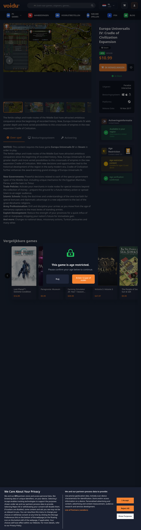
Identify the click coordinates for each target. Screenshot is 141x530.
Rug (57, 279)
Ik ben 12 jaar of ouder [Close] (83, 279)
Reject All (125, 512)
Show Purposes (125, 520)
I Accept (125, 504)
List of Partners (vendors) (76, 514)
